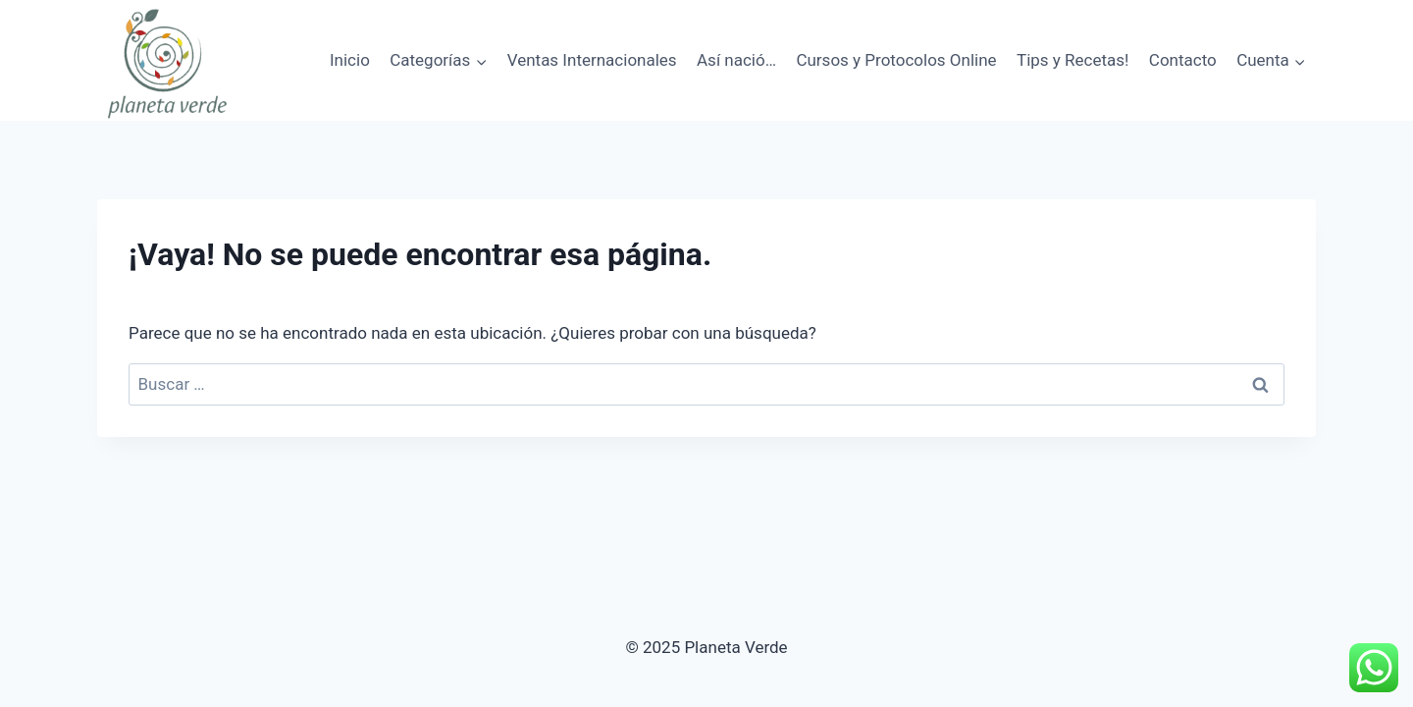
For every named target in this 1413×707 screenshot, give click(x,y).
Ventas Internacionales (592, 60)
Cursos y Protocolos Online (896, 60)
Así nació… (736, 60)
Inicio (350, 60)
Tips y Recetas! (1072, 60)
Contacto (1183, 60)
